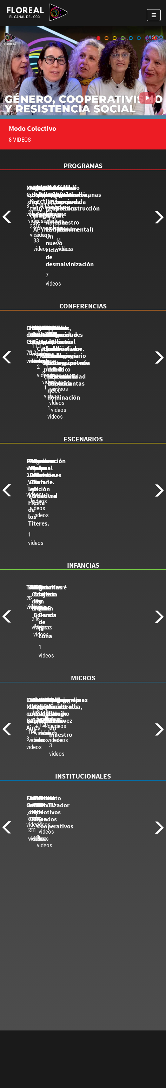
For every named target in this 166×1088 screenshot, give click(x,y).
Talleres (37, 641)
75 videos (37, 394)
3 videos (36, 770)
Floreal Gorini (45, 885)
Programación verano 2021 (63, 516)
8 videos (36, 261)
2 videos (36, 651)
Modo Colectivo (32, 128)
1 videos (36, 526)
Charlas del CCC (47, 383)
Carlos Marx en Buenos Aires (65, 759)
